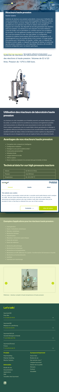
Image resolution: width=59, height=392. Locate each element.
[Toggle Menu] (53, 5)
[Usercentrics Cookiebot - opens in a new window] (50, 182)
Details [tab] (30, 187)
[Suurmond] (10, 4)
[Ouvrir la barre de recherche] (41, 2)
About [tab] (49, 187)
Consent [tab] (10, 187)
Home (5, 54)
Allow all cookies (48, 208)
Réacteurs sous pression (15, 54)
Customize (29, 208)
